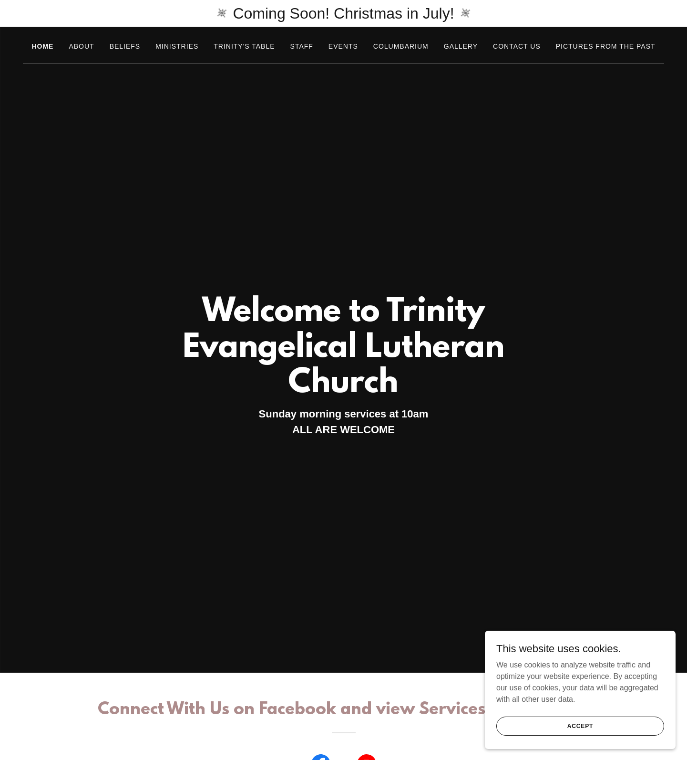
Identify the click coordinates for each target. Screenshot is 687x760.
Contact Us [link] (517, 46)
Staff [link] (301, 46)
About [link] (81, 46)
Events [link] (343, 46)
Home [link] (42, 46)
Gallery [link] (461, 46)
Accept (580, 725)
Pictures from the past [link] (606, 46)
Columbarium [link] (401, 46)
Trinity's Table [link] (244, 46)
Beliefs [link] (125, 46)
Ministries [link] (176, 46)
